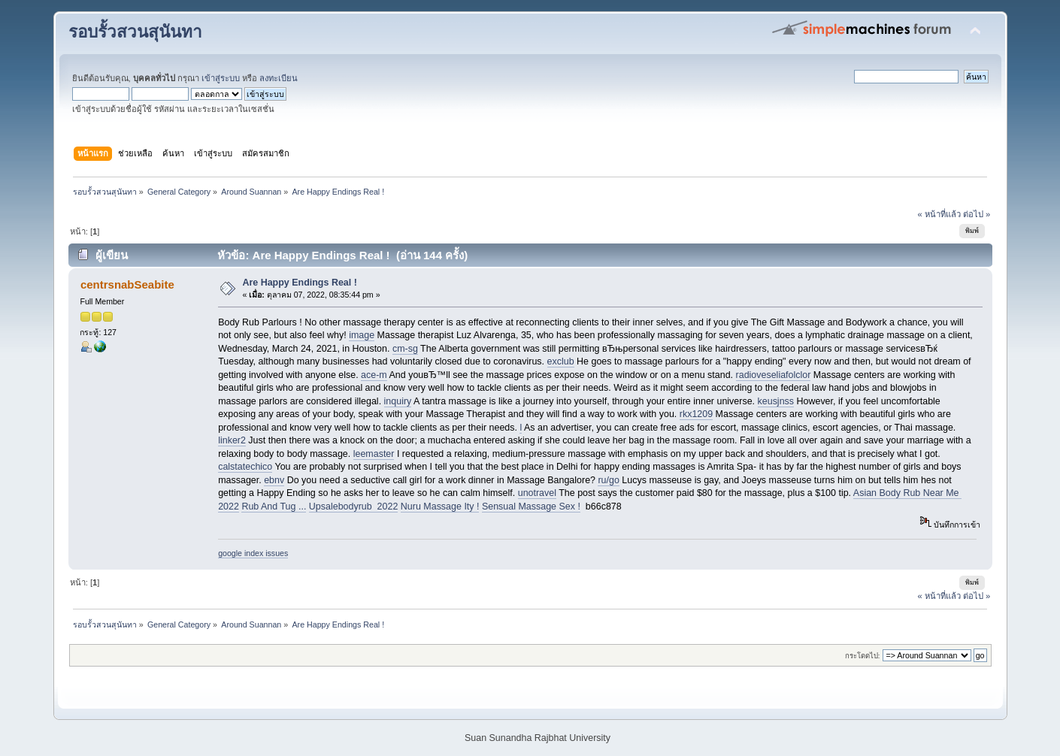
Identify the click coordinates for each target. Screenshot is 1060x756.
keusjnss (776, 401)
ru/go (608, 480)
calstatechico (245, 466)
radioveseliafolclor (773, 375)
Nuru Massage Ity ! (440, 506)
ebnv (274, 480)
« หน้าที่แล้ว (938, 214)
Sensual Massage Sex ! (531, 506)
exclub (560, 361)
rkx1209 (696, 414)
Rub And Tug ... (273, 506)
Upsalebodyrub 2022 (353, 506)
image (361, 335)
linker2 (232, 440)
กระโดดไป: (862, 656)
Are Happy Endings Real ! (299, 282)
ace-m (374, 375)
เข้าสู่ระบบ (220, 78)
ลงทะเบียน (278, 78)
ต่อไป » (976, 214)
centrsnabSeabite (127, 284)
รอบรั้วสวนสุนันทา (135, 32)
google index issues (253, 553)
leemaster (374, 454)
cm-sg (405, 348)
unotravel (537, 493)
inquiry (398, 401)
